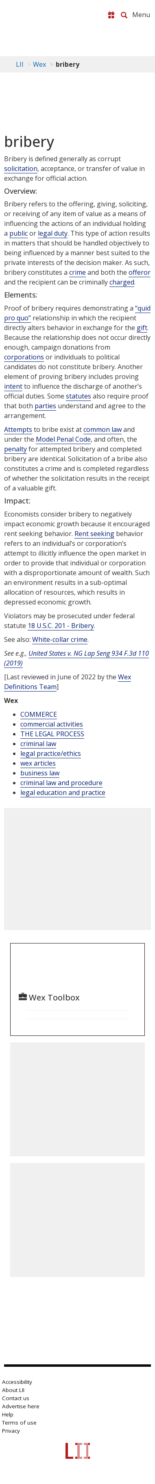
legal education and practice (62, 792)
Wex (39, 64)
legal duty (53, 233)
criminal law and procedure (61, 782)
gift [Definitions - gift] (142, 327)
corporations (24, 356)
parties (45, 405)
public (18, 233)
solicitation (20, 168)
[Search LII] (124, 15)
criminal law (38, 743)
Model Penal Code (63, 439)
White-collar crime (59, 639)
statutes (78, 396)
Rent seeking (94, 533)
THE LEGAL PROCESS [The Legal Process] (52, 733)
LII (20, 64)
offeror (140, 272)
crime (77, 272)
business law (39, 772)
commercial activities (51, 724)
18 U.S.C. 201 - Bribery (61, 625)
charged (121, 282)
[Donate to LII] (111, 15)
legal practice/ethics (50, 753)
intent (13, 386)
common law (102, 429)
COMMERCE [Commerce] (38, 714)
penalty (15, 448)
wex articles (38, 763)
